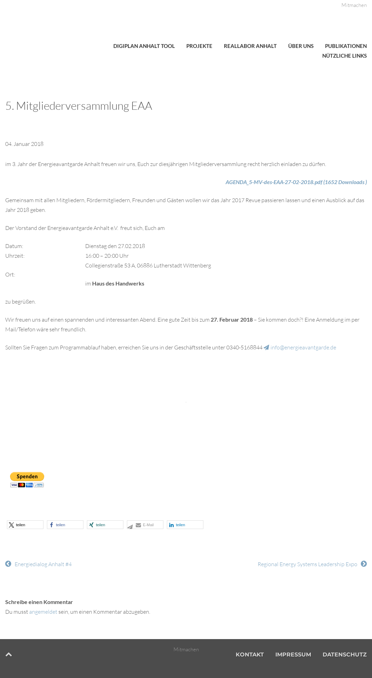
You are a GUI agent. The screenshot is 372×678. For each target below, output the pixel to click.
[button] (25, 524)
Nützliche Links (344, 55)
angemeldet (43, 611)
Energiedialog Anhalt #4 (43, 564)
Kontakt (250, 654)
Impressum (293, 654)
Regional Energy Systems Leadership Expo (307, 564)
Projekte (199, 46)
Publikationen (346, 46)
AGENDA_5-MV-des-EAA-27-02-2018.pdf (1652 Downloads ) (296, 182)
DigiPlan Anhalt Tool (144, 46)
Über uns (301, 46)
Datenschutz (345, 654)
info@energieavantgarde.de (303, 347)
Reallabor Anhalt (250, 46)
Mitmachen (354, 5)
